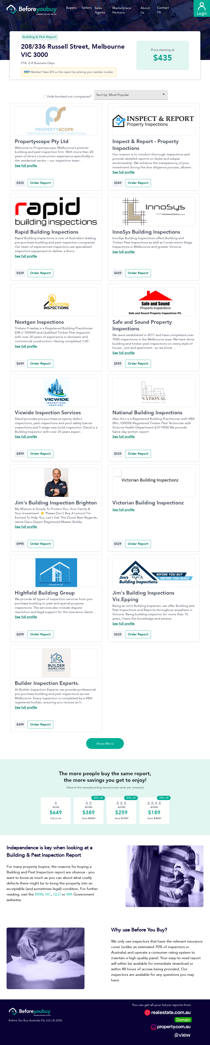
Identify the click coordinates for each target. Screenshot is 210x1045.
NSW (39, 894)
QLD (57, 894)
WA (69, 894)
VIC (48, 894)
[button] (103, 10)
